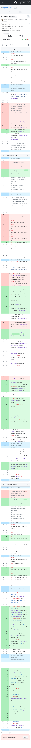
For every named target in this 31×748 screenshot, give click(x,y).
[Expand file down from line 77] (5, 443)
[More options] (27, 49)
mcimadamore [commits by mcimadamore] (8, 19)
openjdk (6, 8)
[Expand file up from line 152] (5, 445)
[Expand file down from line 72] (5, 655)
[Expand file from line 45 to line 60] (5, 589)
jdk (11, 8)
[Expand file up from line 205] (5, 87)
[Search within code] (14, 45)
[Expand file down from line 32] (5, 85)
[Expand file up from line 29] (5, 195)
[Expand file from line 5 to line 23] (5, 523)
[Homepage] (15, 2)
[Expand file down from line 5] (5, 193)
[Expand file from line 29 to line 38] (5, 556)
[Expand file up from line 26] (5, 52)
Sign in (23, 2)
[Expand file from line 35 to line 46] (5, 260)
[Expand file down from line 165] (5, 730)
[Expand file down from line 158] (5, 480)
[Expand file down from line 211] (5, 151)
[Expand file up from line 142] (5, 657)
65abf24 (10, 36)
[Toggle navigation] (2, 2)
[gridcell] (15, 52)
